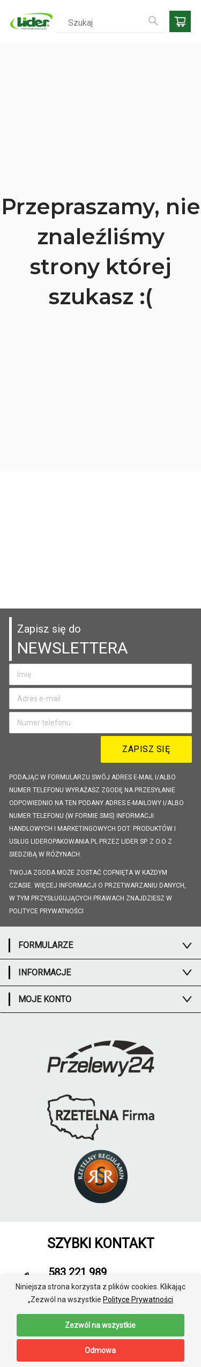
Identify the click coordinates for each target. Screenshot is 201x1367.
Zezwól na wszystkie (100, 1325)
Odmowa (100, 1350)
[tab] (100, 945)
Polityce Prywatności (138, 1299)
